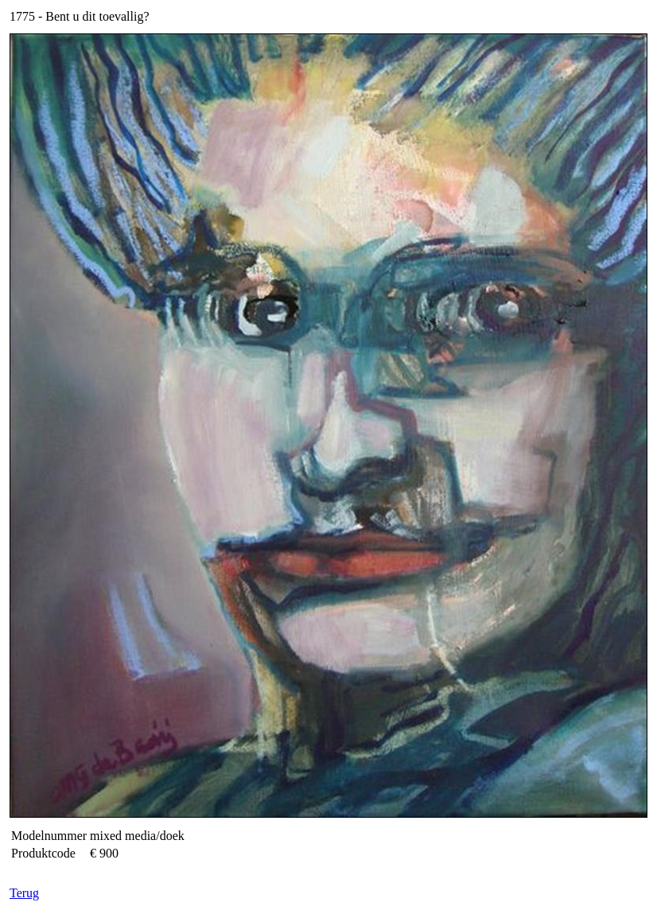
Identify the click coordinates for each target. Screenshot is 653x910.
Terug (24, 893)
